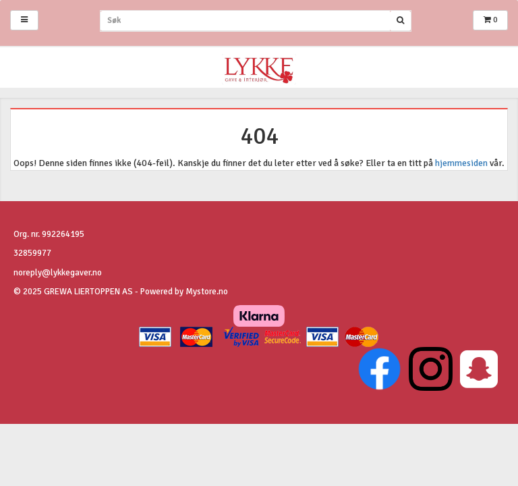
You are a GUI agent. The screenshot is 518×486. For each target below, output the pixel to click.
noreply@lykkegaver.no (57, 272)
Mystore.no (206, 291)
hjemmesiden (461, 163)
